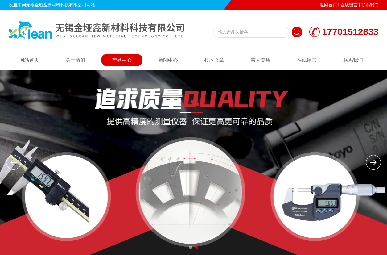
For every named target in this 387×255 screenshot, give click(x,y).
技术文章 (214, 60)
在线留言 (349, 4)
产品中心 (122, 60)
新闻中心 (168, 60)
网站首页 (29, 60)
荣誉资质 (260, 60)
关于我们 (75, 60)
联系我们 (370, 4)
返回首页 (328, 4)
